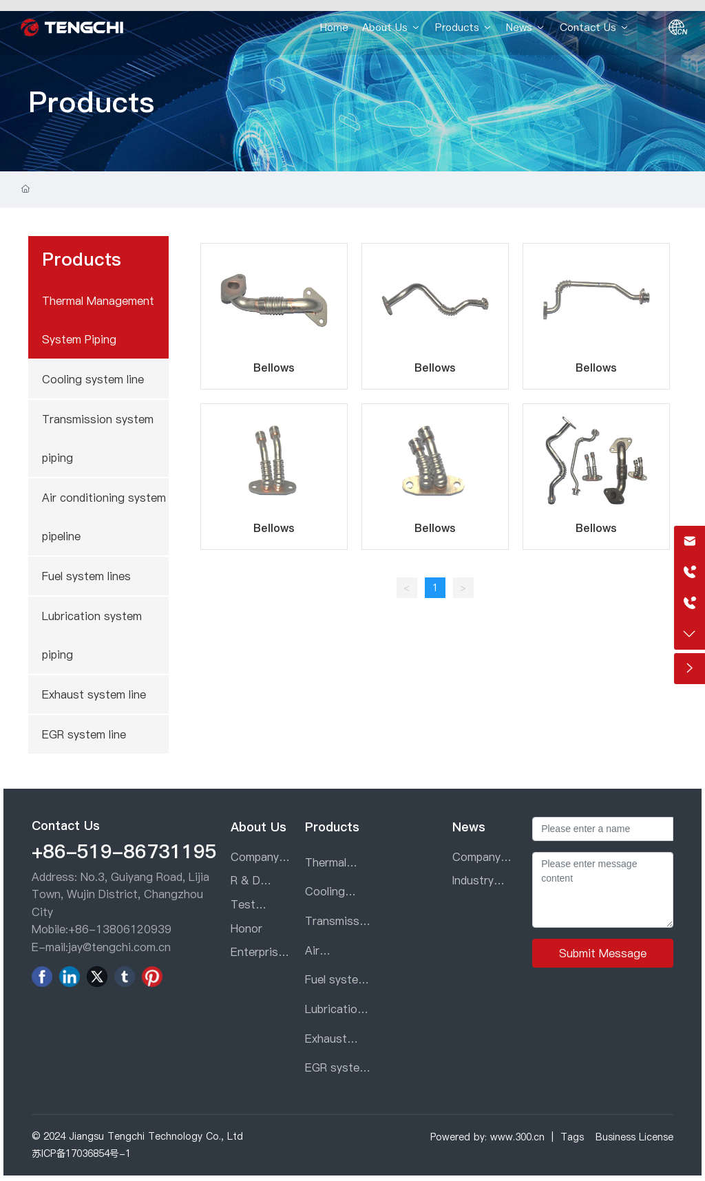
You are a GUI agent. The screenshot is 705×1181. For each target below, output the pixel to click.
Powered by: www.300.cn (487, 1137)
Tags (572, 1137)
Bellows (274, 367)
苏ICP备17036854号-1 (81, 1153)
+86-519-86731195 (124, 851)
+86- (82, 929)
